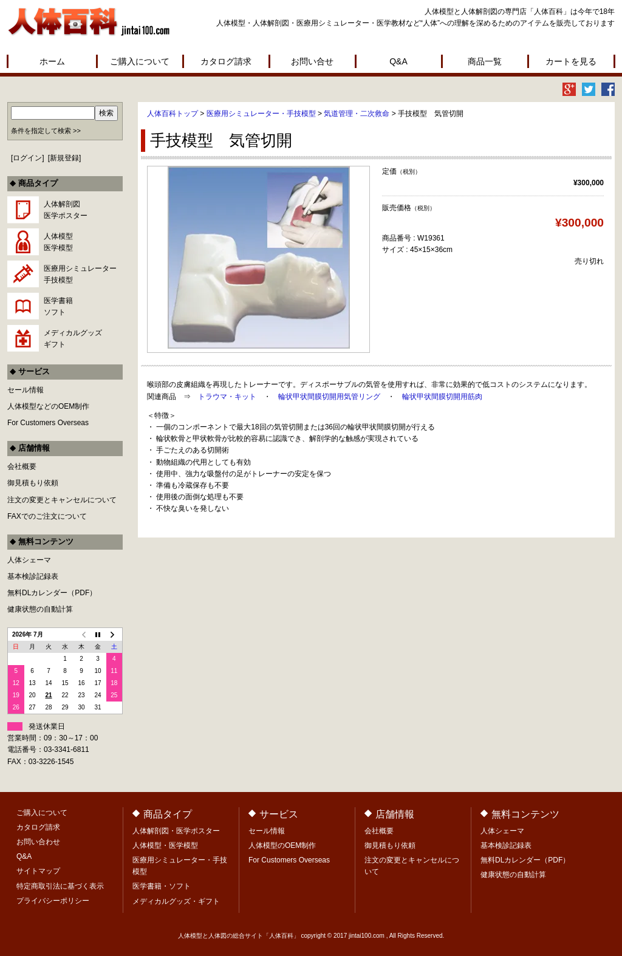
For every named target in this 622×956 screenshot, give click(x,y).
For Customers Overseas (48, 422)
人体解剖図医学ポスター (65, 210)
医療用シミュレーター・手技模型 (261, 113)
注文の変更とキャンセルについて (62, 500)
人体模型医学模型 (58, 242)
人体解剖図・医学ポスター (176, 831)
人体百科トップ (172, 113)
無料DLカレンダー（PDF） (52, 593)
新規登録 (64, 158)
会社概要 (21, 466)
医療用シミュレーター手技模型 (80, 274)
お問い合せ (312, 61)
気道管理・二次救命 (356, 113)
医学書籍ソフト (58, 306)
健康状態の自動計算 (40, 609)
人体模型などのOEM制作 (48, 406)
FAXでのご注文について (47, 516)
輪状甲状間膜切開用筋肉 (442, 396)
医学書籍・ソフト (161, 886)
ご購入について (139, 61)
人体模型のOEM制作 (282, 845)
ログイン (27, 158)
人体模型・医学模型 (165, 845)
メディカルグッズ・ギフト (176, 901)
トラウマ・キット (227, 396)
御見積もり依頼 (32, 483)
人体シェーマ (29, 560)
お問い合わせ (38, 842)
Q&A (398, 61)
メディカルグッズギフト (73, 339)
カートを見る (570, 61)
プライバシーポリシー (52, 900)
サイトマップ (38, 871)
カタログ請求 (225, 61)
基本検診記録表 (32, 576)
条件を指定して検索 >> (46, 130)
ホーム (52, 61)
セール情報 (25, 390)
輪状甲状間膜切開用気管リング (329, 396)
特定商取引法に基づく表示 (60, 886)
